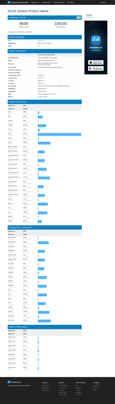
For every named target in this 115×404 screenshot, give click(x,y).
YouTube (78, 394)
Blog (77, 385)
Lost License (62, 387)
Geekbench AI (46, 387)
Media (94, 390)
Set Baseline (89, 17)
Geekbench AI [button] (46, 2)
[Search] (77, 2)
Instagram (78, 392)
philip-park (41, 40)
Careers (95, 387)
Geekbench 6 (45, 385)
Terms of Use (62, 394)
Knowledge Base (63, 385)
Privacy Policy (63, 392)
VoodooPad (45, 390)
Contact (61, 390)
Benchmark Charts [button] (58, 2)
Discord (78, 390)
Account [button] (103, 2)
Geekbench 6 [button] (34, 2)
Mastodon (78, 387)
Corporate (96, 385)
